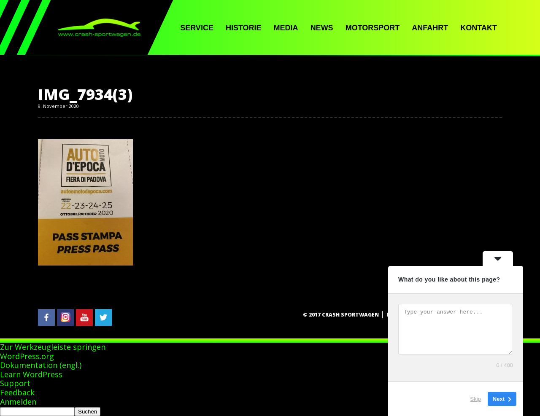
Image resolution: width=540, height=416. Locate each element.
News (321, 28)
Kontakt (478, 28)
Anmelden (18, 402)
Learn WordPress (31, 374)
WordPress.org (27, 356)
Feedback (17, 392)
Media (286, 28)
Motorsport (373, 28)
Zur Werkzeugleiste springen (52, 347)
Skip (475, 399)
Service (196, 28)
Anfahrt (430, 28)
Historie (244, 28)
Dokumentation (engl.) (40, 365)
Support (15, 383)
